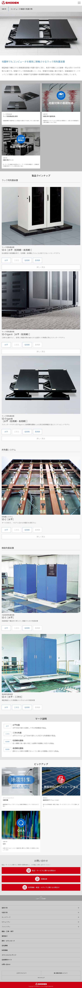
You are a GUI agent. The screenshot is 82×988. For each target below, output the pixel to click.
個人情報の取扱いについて (60, 973)
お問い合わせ (6, 964)
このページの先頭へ (41, 898)
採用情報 (5, 950)
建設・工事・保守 (7, 931)
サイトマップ (41, 977)
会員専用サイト (7, 960)
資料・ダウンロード (8, 941)
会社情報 (5, 945)
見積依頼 (41, 879)
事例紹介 (5, 936)
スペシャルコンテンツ (9, 955)
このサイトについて (21, 973)
